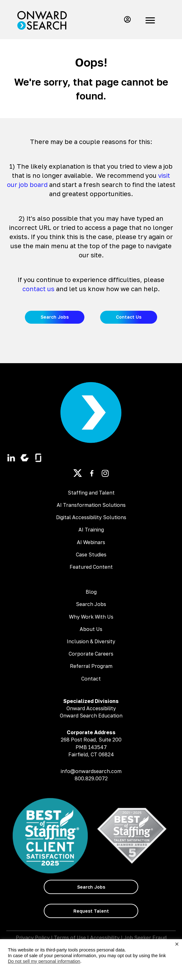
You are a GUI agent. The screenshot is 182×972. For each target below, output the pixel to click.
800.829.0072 (91, 778)
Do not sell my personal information (44, 961)
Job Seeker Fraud (145, 937)
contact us (38, 288)
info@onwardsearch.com (91, 771)
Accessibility (105, 937)
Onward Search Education (91, 715)
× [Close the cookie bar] (177, 944)
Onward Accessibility (91, 708)
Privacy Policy (33, 937)
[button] (126, 19)
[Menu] (150, 20)
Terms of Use (70, 937)
